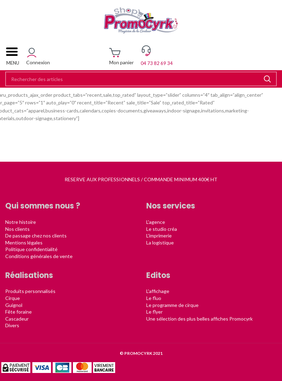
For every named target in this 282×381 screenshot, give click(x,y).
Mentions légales (24, 243)
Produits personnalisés (30, 291)
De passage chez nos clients (36, 236)
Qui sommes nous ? (42, 205)
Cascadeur (17, 319)
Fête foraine (18, 312)
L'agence (155, 222)
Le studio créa (161, 229)
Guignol (13, 305)
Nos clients (17, 229)
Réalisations (29, 275)
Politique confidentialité (31, 249)
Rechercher (267, 79)
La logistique (160, 243)
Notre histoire (20, 222)
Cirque (12, 298)
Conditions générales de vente (39, 256)
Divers (12, 325)
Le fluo (153, 298)
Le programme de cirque (172, 305)
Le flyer (154, 312)
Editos (158, 275)
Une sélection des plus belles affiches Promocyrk (199, 319)
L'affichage (157, 291)
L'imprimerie (159, 236)
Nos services (170, 205)
